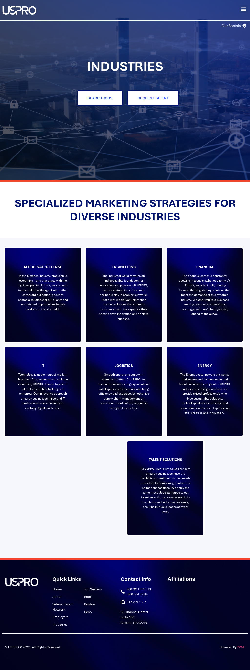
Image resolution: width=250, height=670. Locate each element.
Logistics (124, 365)
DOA (241, 647)
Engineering (124, 267)
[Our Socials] (233, 26)
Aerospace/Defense (43, 267)
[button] (244, 9)
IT (43, 365)
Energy (205, 365)
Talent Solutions (165, 460)
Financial (205, 267)
